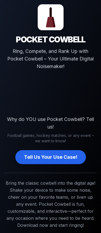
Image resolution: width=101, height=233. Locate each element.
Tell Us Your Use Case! (50, 157)
